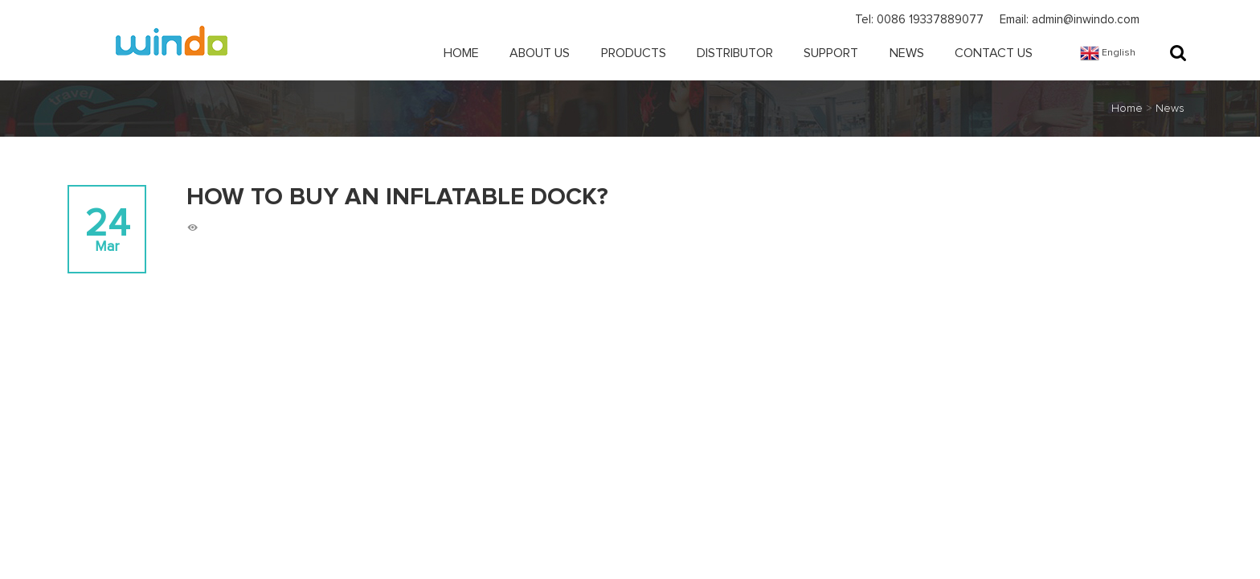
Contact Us (994, 53)
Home (461, 53)
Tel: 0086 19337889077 (919, 20)
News (907, 53)
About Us (539, 53)
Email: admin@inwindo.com (1069, 20)
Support (831, 53)
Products (633, 53)
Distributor (735, 53)
